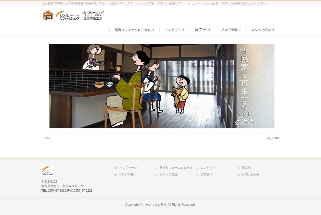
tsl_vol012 (273, 138)
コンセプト (208, 167)
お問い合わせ (251, 174)
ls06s (47, 138)
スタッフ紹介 (169, 174)
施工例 (246, 167)
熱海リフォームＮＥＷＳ (176, 167)
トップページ (128, 167)
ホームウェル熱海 (155, 204)
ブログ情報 (126, 174)
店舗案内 (207, 174)
